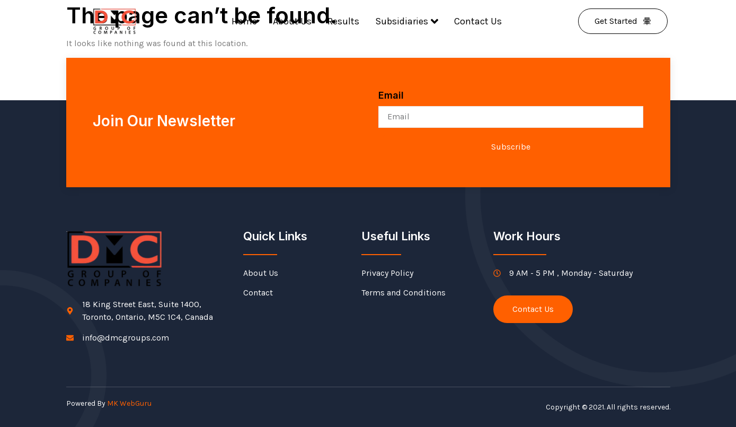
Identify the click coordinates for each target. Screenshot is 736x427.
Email (391, 95)
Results (343, 21)
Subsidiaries (406, 21)
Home (244, 21)
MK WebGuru (129, 403)
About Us (292, 21)
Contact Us (478, 21)
